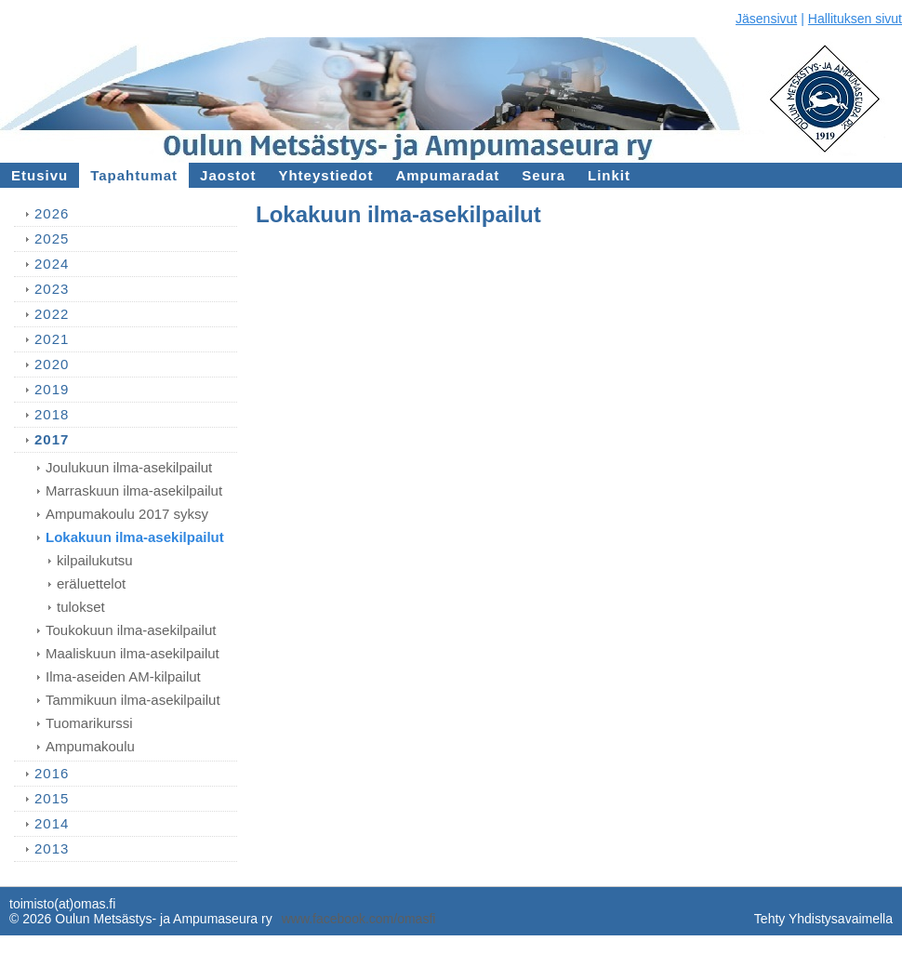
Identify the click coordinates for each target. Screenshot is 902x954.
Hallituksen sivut (855, 18)
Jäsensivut (766, 18)
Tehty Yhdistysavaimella (823, 918)
